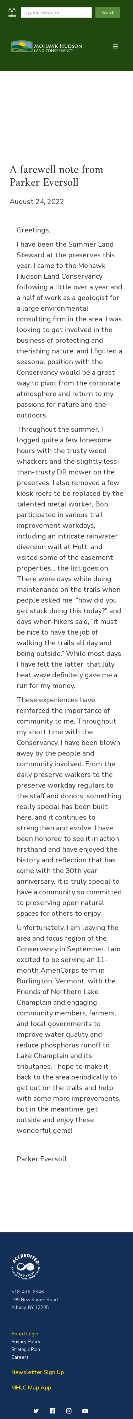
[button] (115, 46)
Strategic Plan (25, 1349)
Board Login (24, 1333)
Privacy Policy (25, 1342)
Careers (20, 1357)
